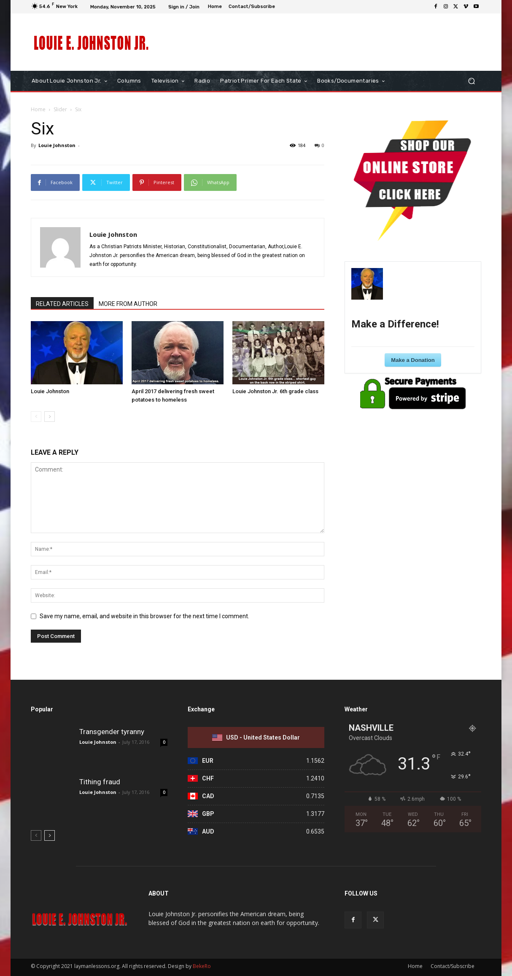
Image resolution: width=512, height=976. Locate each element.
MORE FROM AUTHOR (128, 303)
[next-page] (49, 416)
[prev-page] (36, 416)
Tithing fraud (99, 782)
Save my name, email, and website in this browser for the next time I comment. (144, 616)
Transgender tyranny (111, 731)
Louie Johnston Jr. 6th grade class (275, 391)
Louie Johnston (56, 145)
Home (38, 109)
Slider (60, 109)
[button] (471, 81)
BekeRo (201, 966)
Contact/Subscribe (452, 966)
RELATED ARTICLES (62, 303)
